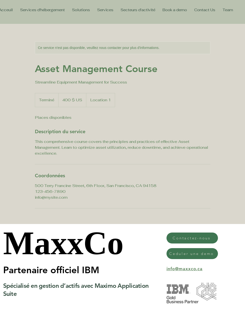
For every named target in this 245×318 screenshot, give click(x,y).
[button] (175, 10)
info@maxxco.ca (185, 268)
